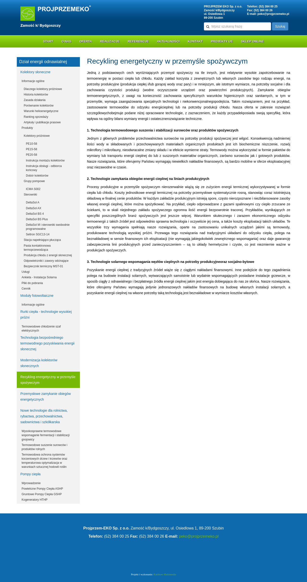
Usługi (26, 271)
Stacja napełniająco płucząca (42, 240)
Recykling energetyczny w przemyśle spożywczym (48, 380)
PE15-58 (31, 149)
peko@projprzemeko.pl (273, 14)
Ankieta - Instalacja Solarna (39, 277)
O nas (66, 41)
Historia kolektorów (36, 94)
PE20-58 (31, 154)
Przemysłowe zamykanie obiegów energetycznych (45, 396)
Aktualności (168, 41)
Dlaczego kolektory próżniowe (43, 89)
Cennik (26, 288)
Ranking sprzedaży (36, 117)
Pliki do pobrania (32, 283)
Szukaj (280, 26)
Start (48, 41)
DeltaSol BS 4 (35, 213)
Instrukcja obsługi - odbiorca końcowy (44, 168)
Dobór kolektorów (37, 175)
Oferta (85, 41)
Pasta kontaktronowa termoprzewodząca (37, 247)
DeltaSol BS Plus (37, 219)
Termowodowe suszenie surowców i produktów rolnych (44, 447)
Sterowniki (30, 194)
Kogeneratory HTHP (34, 499)
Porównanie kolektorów (38, 105)
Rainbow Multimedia (165, 574)
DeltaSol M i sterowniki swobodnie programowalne (48, 227)
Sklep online (252, 41)
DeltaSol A (32, 202)
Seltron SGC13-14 (37, 234)
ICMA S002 (33, 189)
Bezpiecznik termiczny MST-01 (43, 266)
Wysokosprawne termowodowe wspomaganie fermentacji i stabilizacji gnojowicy (46, 435)
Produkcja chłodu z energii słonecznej (48, 255)
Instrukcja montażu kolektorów (45, 160)
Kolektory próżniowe (37, 135)
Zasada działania (35, 100)
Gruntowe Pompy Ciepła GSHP (42, 494)
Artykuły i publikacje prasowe (42, 122)
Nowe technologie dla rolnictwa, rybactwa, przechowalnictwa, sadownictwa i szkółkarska (44, 416)
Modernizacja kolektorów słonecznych (38, 363)
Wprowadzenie (31, 483)
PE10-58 (31, 143)
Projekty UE (222, 41)
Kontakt (195, 41)
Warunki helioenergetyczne (41, 111)
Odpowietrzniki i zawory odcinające (46, 260)
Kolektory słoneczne (35, 72)
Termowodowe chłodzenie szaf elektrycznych (41, 328)
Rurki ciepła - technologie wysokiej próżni (46, 314)
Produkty (27, 128)
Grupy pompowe (34, 181)
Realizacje (110, 41)
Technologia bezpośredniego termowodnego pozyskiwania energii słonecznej (47, 343)
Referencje (138, 41)
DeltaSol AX (33, 208)
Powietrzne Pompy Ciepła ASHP (42, 488)
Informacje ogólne (33, 81)
